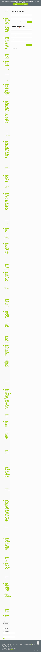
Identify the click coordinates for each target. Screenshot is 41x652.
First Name (13, 31)
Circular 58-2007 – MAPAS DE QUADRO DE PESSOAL (6, 559)
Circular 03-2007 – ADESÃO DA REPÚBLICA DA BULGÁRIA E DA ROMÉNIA (6, 178)
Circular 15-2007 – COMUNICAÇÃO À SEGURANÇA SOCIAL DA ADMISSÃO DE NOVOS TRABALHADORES (6, 78)
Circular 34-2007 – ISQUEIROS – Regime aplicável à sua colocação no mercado (6, 340)
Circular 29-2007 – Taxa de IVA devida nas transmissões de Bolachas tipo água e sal (6, 293)
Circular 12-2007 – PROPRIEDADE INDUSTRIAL (6, 190)
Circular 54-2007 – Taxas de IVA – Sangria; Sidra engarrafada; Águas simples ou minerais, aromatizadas (6, 532)
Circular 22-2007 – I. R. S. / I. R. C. (6, 240)
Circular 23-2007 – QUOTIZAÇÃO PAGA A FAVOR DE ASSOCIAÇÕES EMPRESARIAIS (6, 246)
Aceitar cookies (16, 4)
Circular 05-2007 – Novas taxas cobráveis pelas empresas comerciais (6, 163)
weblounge (12, 649)
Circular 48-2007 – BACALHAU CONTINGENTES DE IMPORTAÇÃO (6, 474)
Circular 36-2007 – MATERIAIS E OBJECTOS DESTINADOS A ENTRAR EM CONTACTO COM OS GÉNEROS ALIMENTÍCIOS (6, 362)
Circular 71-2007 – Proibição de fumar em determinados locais (6, 57)
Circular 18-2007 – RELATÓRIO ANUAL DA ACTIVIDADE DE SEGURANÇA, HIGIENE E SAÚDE (6, 215)
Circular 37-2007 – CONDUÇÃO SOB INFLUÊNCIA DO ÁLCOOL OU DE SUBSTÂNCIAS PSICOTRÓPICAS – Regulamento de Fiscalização (6, 374)
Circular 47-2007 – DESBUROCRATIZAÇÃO (6, 468)
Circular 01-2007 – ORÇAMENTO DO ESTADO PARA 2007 (6, 9)
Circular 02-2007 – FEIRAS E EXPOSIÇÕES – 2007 (6, 185)
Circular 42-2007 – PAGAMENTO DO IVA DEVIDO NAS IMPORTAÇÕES (6, 417)
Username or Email (15, 13)
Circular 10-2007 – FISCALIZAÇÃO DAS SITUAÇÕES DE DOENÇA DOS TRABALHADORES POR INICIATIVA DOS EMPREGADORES (6, 130)
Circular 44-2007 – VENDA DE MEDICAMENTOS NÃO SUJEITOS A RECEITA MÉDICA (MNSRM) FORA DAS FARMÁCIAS (6, 433)
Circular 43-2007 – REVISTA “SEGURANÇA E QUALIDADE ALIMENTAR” (6, 424)
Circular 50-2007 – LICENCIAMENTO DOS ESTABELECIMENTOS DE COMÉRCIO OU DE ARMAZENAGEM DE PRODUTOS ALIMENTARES (6, 493)
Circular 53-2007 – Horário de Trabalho (6, 525)
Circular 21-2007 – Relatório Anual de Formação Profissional (6, 236)
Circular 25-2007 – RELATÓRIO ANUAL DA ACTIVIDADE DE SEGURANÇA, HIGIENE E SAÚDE (6, 259)
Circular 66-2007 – (6, 616)
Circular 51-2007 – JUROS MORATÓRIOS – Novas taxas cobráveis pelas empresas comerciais (6, 504)
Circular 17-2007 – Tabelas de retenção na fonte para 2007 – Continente (6, 206)
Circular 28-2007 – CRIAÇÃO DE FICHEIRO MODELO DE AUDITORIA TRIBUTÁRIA (6, 285)
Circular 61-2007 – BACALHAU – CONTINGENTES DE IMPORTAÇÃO (6, 579)
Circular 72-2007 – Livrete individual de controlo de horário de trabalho (6, 44)
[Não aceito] (39, 3)
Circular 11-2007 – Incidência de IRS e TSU (6, 138)
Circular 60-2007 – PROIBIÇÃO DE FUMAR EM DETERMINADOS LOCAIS (6, 573)
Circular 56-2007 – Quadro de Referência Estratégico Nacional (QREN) (6, 546)
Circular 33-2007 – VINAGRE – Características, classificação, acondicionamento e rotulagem (6, 331)
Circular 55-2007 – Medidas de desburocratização (6, 540)
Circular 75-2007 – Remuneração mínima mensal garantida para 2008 (6, 70)
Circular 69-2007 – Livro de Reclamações (6, 34)
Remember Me (24, 21)
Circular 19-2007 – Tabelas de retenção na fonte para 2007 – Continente (6, 223)
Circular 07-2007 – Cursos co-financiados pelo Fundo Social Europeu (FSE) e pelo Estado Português (6, 146)
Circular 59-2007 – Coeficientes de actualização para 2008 (6, 566)
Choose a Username (15, 27)
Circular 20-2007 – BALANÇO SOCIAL (6, 230)
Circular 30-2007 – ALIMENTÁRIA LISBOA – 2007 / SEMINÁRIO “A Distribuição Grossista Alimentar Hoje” (6, 304)
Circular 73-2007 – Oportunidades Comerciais (6, 51)
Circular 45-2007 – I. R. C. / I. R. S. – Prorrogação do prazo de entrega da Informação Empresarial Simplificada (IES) (6, 445)
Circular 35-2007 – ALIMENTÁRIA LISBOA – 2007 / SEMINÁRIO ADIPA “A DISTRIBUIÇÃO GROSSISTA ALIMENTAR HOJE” (6, 350)
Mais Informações (24, 4)
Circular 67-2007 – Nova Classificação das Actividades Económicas (6, 21)
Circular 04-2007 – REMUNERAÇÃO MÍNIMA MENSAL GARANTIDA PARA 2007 (6, 170)
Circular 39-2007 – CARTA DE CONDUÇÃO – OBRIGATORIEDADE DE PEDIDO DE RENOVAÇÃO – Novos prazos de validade (6, 394)
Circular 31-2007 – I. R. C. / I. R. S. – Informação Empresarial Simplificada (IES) (6, 314)
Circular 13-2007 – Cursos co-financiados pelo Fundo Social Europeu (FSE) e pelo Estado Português (6, 106)
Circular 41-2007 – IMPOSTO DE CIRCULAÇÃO (6, 412)
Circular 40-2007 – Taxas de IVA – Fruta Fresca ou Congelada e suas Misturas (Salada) (6, 404)
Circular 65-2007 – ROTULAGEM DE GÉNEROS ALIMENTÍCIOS (6, 611)
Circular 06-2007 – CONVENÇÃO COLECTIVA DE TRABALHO (6, 155)
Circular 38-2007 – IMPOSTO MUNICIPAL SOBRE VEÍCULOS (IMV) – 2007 (6, 384)
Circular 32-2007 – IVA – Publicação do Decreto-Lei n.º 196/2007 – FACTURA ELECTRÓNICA (6, 323)
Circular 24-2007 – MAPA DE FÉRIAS (6, 252)
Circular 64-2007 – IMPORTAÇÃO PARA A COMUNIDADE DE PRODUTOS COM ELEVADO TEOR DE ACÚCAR (6, 603)
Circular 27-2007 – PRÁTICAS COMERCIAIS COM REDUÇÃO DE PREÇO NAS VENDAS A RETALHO (6, 276)
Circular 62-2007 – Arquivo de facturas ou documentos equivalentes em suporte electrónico (6, 587)
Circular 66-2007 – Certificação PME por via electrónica (6, 14)
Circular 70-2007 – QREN (6, 38)
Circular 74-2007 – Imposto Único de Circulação (6, 63)
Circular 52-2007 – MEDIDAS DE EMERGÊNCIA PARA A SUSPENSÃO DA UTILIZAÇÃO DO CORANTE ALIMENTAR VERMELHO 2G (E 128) (6, 516)
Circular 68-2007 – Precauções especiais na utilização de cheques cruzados (6, 28)
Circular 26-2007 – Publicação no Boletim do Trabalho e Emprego (6, 267)
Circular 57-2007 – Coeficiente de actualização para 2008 (6, 553)
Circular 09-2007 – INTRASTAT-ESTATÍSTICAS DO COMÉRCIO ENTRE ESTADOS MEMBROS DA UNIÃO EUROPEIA (6, 117)
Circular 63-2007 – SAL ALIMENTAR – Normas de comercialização (6, 594)
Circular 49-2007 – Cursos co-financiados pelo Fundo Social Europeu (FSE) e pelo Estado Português (6, 483)
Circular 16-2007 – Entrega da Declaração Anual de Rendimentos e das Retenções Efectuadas (6, 197)
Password (13, 17)
